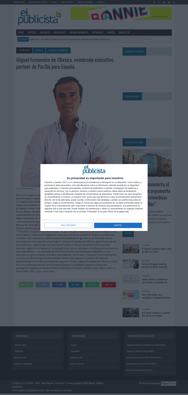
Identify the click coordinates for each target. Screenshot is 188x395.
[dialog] (94, 197)
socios (70, 182)
